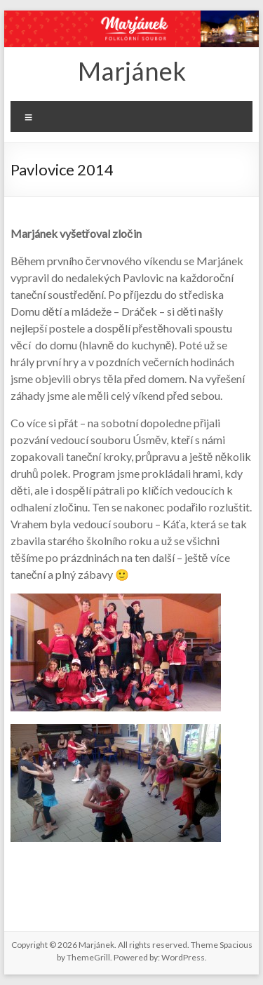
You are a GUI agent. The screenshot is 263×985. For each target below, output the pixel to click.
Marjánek (132, 70)
